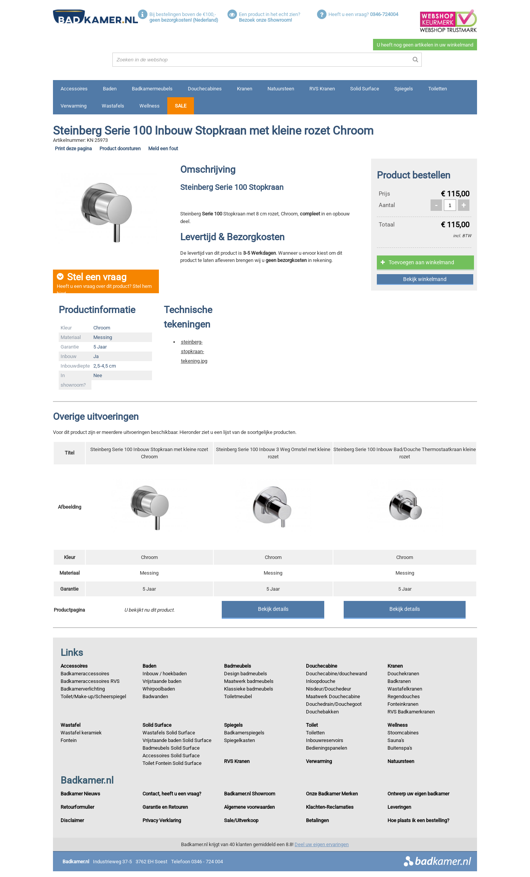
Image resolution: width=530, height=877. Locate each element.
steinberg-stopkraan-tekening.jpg (194, 351)
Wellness (149, 106)
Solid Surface (364, 89)
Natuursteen (280, 89)
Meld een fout (163, 148)
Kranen (244, 89)
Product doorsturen (120, 148)
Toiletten (437, 89)
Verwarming (73, 106)
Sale (180, 106)
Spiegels (403, 89)
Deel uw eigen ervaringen (322, 844)
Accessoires (74, 89)
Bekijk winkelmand (425, 279)
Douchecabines (205, 89)
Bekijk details (273, 609)
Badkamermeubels (152, 89)
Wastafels (113, 106)
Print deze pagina (73, 148)
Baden (110, 89)
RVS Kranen (322, 89)
